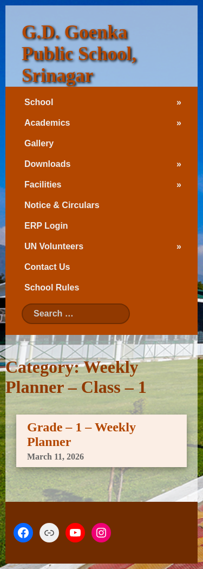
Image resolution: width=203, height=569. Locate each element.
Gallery (39, 143)
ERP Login (46, 225)
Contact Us (47, 266)
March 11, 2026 (55, 456)
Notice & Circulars (62, 205)
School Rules (51, 287)
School (38, 102)
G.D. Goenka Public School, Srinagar (79, 54)
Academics (47, 122)
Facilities (42, 184)
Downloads (47, 164)
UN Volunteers (53, 246)
